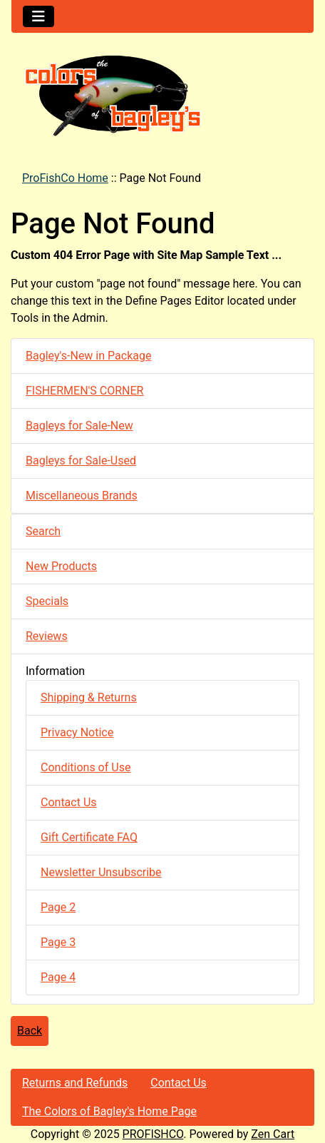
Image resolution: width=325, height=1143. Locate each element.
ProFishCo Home (65, 178)
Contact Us (69, 802)
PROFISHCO (153, 1134)
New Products (61, 566)
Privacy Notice (77, 732)
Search (43, 531)
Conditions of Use (85, 767)
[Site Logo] (162, 94)
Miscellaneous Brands (82, 495)
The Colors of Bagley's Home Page (109, 1111)
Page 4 (58, 977)
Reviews (47, 636)
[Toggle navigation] (38, 16)
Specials (47, 601)
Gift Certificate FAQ (89, 837)
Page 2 (58, 907)
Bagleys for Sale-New (79, 425)
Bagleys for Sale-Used (81, 460)
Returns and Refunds (75, 1082)
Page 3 (58, 942)
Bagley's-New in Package (88, 355)
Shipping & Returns (89, 697)
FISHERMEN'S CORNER (84, 390)
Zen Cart (272, 1134)
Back (29, 1030)
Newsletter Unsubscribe (101, 872)
